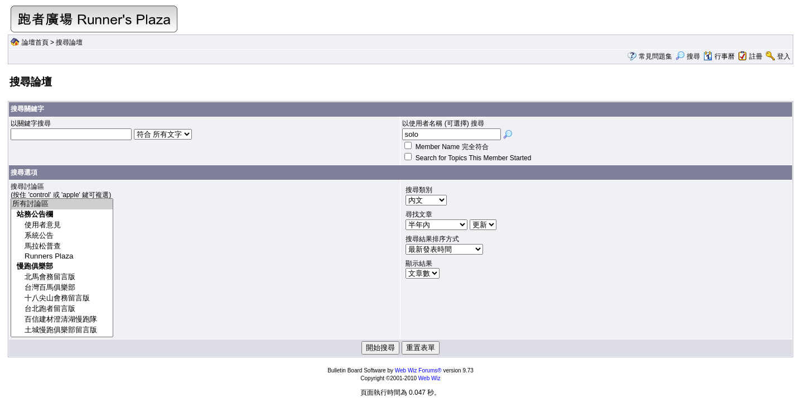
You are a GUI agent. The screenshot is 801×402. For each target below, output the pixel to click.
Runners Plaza (62, 256)
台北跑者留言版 (62, 309)
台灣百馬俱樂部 (62, 288)
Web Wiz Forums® (418, 370)
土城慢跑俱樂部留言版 (62, 330)
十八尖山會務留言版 (62, 298)
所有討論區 (62, 204)
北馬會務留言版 (62, 277)
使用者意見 (62, 225)
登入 (783, 56)
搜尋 (687, 56)
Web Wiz (429, 378)
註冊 (756, 56)
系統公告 (62, 236)
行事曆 (718, 56)
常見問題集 (655, 56)
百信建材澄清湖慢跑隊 (62, 319)
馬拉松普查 (62, 246)
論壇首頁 (35, 42)
